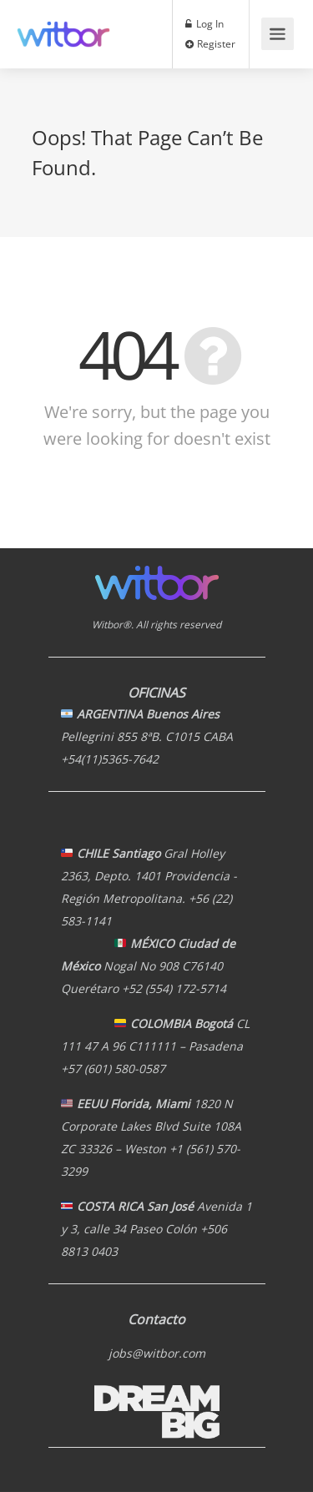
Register (210, 43)
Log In (204, 23)
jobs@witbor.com (157, 1353)
